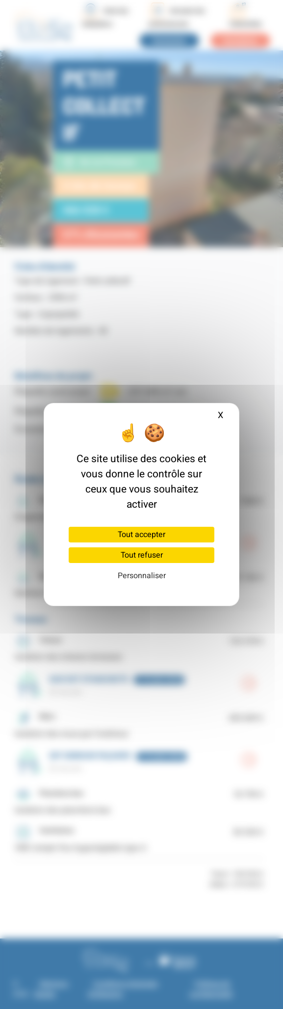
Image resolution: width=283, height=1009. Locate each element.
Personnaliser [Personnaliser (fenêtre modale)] (142, 576)
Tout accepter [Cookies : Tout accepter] (141, 534)
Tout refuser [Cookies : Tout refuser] (142, 555)
